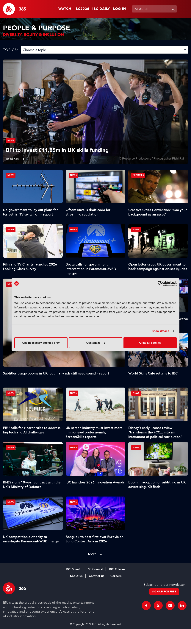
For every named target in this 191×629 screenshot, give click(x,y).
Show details (160, 330)
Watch (64, 9)
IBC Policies (117, 569)
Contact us (96, 576)
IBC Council (95, 569)
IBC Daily (101, 9)
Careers (115, 576)
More (92, 554)
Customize (95, 342)
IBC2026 (81, 9)
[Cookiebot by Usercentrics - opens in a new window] (160, 283)
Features (138, 175)
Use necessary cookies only (41, 342)
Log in (119, 9)
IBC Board (73, 569)
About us (76, 576)
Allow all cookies (150, 342)
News (10, 140)
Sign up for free (164, 591)
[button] (184, 9)
